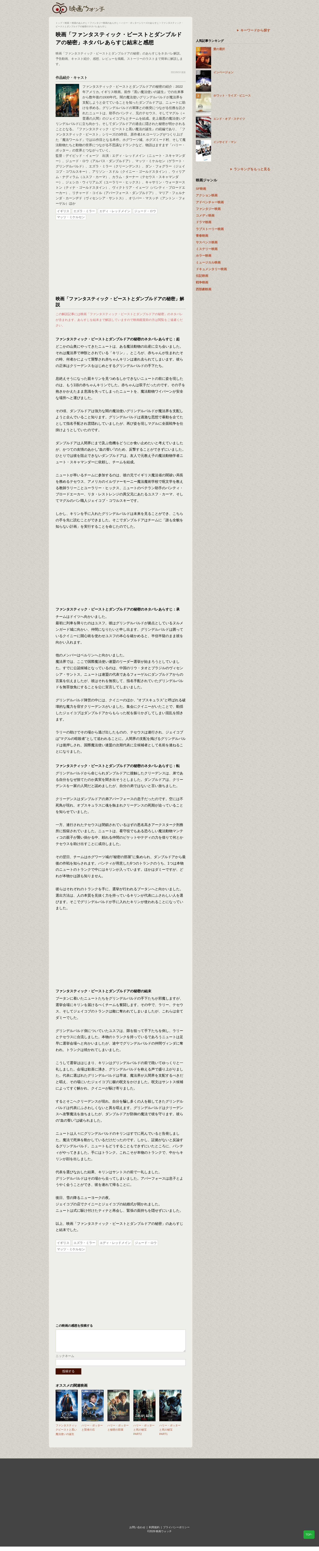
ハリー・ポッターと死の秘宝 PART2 (144, 1434)
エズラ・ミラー (84, 211)
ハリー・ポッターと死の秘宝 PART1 (170, 1434)
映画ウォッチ (78, 7)
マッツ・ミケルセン (71, 217)
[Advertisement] (121, 258)
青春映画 (202, 235)
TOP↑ (309, 1534)
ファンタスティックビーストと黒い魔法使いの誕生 (66, 1434)
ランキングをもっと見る (252, 169)
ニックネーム (65, 1360)
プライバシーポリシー (176, 1531)
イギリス (63, 211)
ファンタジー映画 (208, 209)
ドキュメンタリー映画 (211, 269)
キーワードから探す (255, 30)
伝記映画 (202, 275)
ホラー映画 (203, 255)
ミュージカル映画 (208, 262)
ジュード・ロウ (145, 211)
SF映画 (201, 188)
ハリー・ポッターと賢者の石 (92, 1432)
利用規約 (154, 1531)
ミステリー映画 (207, 249)
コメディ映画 (205, 215)
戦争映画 (202, 282)
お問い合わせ (137, 1531)
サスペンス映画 (207, 242)
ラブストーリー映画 (210, 229)
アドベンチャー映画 (210, 202)
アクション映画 (207, 195)
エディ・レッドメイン (114, 211)
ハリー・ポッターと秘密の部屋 (118, 1432)
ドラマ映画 (203, 222)
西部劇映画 (203, 289)
